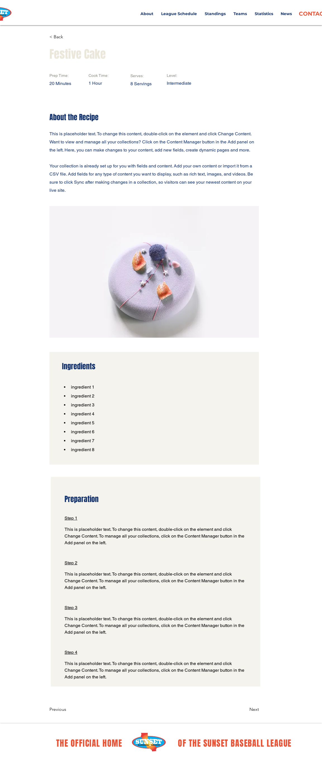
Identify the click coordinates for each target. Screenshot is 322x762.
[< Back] (67, 36)
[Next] (245, 709)
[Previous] (67, 709)
